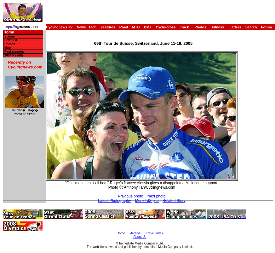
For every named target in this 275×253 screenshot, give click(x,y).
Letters (235, 27)
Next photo (156, 196)
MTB (136, 27)
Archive (135, 233)
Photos (200, 27)
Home (8, 32)
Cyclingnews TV (59, 27)
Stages (9, 36)
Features (108, 27)
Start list (10, 40)
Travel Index (154, 233)
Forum (266, 27)
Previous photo (130, 196)
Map (7, 48)
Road (123, 27)
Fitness (218, 27)
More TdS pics (147, 200)
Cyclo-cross (166, 27)
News (81, 27)
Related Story (174, 200)
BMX (148, 27)
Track (184, 27)
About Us (139, 236)
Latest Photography (114, 200)
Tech (92, 27)
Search (251, 27)
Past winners (14, 51)
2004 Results (14, 55)
